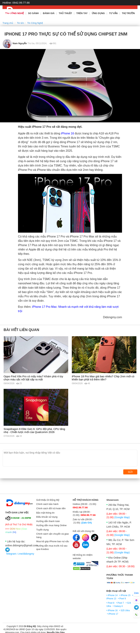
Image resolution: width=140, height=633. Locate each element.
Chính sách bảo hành (47, 504)
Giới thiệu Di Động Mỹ (47, 500)
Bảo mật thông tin (45, 512)
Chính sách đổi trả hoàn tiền (51, 508)
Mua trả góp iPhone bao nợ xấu (52, 541)
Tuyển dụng (42, 529)
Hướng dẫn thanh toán (48, 521)
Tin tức (20, 23)
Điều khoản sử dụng (47, 517)
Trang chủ (8, 23)
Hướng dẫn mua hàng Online (51, 525)
